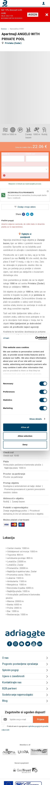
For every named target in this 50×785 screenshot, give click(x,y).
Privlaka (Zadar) (14, 43)
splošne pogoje (34, 726)
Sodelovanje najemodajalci (17, 694)
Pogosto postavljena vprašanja (20, 663)
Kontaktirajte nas (11, 682)
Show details (35, 419)
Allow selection (25, 436)
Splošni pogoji (10, 670)
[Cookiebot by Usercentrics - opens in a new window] (35, 338)
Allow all (25, 427)
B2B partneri (9, 688)
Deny (25, 444)
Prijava (40, 719)
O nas (5, 657)
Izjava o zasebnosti (13, 676)
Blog (4, 700)
